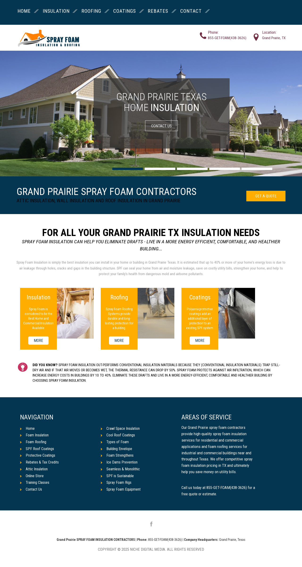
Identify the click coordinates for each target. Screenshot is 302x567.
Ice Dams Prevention (120, 463)
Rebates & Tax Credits (40, 463)
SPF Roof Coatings (37, 449)
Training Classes (36, 484)
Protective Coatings (38, 456)
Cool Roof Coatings (118, 435)
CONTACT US (161, 125)
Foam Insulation (35, 435)
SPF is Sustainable (118, 477)
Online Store (32, 477)
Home (27, 428)
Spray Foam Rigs (116, 484)
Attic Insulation (35, 470)
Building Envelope (117, 449)
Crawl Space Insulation (121, 428)
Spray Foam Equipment (121, 491)
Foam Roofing (33, 442)
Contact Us (31, 491)
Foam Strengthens (118, 456)
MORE (38, 340)
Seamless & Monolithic (121, 470)
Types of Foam (115, 442)
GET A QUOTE (265, 196)
